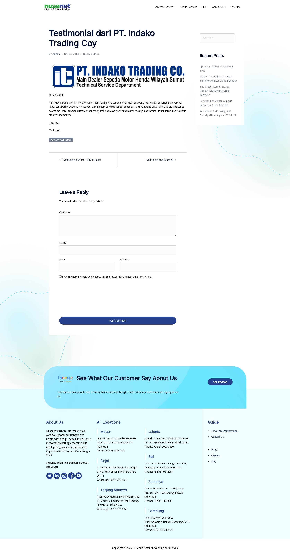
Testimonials (91, 54)
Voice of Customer (61, 139)
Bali (151, 456)
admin (56, 54)
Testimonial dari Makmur (159, 159)
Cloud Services (189, 6)
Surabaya (156, 481)
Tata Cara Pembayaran (224, 430)
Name (62, 242)
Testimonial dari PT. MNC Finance (81, 159)
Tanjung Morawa (114, 489)
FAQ (213, 460)
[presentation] (73, 297)
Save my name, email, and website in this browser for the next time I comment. (107, 276)
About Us (217, 6)
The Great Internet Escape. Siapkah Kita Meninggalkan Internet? (215, 86)
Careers (215, 454)
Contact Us (217, 435)
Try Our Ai (235, 6)
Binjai (104, 460)
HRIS (204, 6)
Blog (214, 448)
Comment (65, 212)
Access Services (164, 6)
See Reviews (220, 381)
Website (124, 259)
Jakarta (154, 431)
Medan (106, 431)
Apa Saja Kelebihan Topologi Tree (219, 66)
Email (62, 259)
